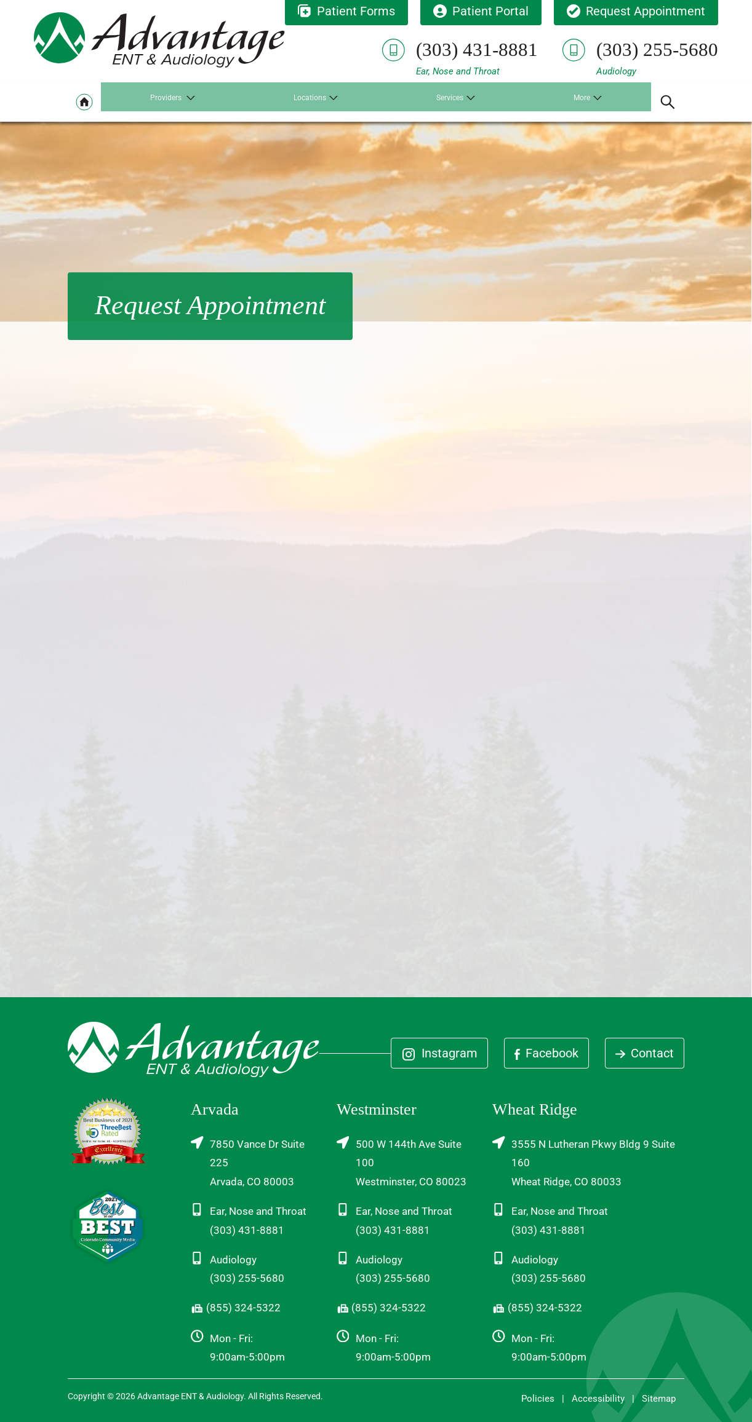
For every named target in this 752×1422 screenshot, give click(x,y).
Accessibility (598, 1398)
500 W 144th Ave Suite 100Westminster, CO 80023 (401, 1162)
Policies (537, 1398)
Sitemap (659, 1398)
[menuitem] (84, 102)
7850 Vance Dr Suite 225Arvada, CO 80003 (248, 1162)
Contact (644, 1053)
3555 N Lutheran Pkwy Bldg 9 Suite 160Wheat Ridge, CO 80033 (583, 1162)
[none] (174, 102)
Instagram (439, 1054)
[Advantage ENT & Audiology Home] (159, 38)
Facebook (546, 1053)
